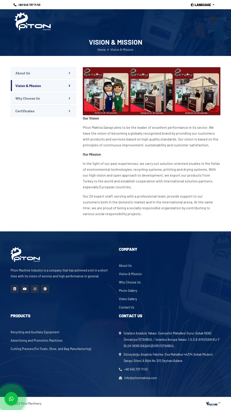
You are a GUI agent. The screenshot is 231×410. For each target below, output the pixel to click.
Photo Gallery (128, 290)
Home (101, 49)
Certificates (25, 111)
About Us (22, 73)
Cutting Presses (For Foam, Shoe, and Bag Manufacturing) (51, 348)
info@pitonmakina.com (140, 378)
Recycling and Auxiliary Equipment (35, 332)
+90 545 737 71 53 (27, 5)
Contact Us (126, 307)
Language (201, 5)
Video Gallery (128, 299)
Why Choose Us (27, 98)
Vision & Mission (28, 85)
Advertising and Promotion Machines (36, 340)
